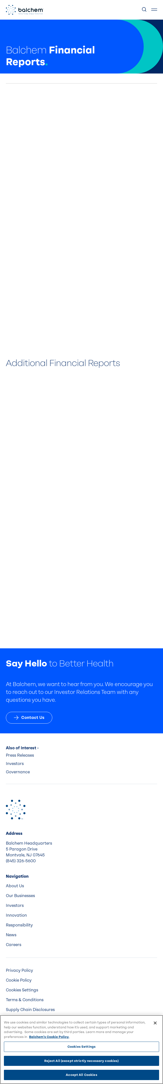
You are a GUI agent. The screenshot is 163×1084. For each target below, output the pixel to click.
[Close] (155, 1023)
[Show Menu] (154, 10)
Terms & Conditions (24, 1000)
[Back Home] (24, 10)
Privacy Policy (19, 970)
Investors (15, 763)
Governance (18, 772)
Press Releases (20, 755)
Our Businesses (20, 895)
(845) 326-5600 (21, 861)
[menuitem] (81, 886)
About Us (15, 886)
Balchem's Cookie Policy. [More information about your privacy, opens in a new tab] (49, 1037)
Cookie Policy (19, 980)
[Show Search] (144, 10)
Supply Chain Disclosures (30, 1009)
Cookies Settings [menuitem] (22, 990)
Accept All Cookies (81, 1075)
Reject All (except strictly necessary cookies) (81, 1061)
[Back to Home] (15, 809)
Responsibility (19, 925)
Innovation (16, 915)
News (11, 935)
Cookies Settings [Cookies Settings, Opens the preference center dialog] (81, 1046)
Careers (13, 944)
